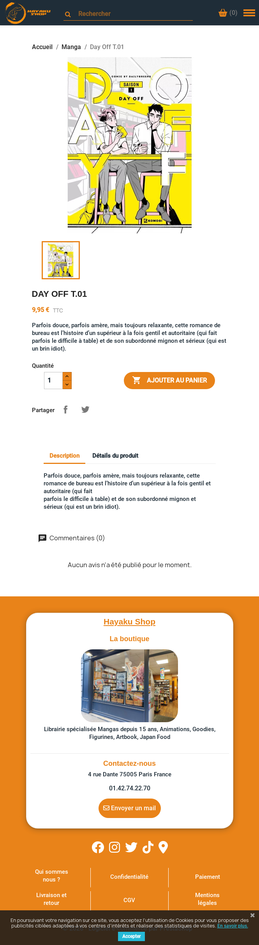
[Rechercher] (131, 14)
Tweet (85, 409)
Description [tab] (64, 455)
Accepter (131, 936)
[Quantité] (53, 380)
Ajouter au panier (169, 381)
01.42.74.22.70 (129, 788)
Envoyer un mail (129, 808)
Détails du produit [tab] (115, 455)
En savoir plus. (232, 926)
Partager (65, 409)
